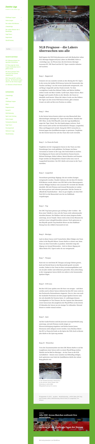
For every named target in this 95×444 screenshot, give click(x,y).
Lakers (49, 398)
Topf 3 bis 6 (9, 34)
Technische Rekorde (11, 122)
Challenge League (11, 17)
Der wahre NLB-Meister (12, 23)
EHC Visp (79, 396)
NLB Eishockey (10, 113)
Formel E (8, 110)
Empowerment (10, 107)
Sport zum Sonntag (11, 116)
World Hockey (10, 40)
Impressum (9, 37)
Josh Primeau (43, 398)
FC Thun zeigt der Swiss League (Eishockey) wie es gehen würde (13, 66)
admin (56, 396)
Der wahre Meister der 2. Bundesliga (13, 30)
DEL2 (7, 104)
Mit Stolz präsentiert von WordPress (49, 440)
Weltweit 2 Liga (10, 131)
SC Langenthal (72, 398)
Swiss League (9, 20)
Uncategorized (10, 128)
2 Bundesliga (9, 26)
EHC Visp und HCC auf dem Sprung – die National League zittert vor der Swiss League (14, 79)
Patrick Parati (64, 398)
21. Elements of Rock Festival (14, 84)
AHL (7, 98)
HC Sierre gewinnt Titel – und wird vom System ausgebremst (13, 73)
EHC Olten (74, 396)
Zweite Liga (11, 6)
